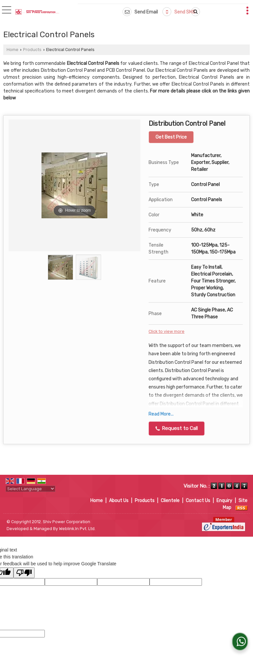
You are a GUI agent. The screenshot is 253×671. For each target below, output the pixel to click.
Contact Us (198, 500)
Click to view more (166, 331)
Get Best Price (171, 137)
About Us (118, 500)
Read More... (161, 414)
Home (12, 49)
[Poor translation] (24, 572)
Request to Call (176, 428)
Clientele (170, 500)
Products (32, 49)
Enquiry (224, 500)
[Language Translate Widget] (30, 489)
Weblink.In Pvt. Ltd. (77, 528)
